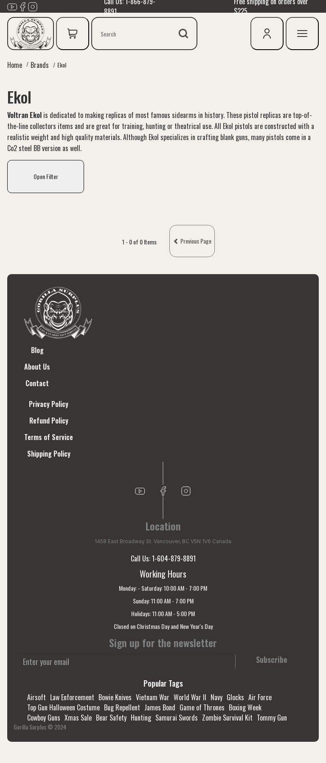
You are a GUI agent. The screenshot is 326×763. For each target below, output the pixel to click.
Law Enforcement (72, 697)
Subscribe (271, 659)
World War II (190, 697)
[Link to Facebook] (22, 6)
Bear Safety (111, 718)
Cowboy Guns (43, 718)
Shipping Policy (48, 454)
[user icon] (267, 33)
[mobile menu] (302, 33)
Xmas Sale (78, 718)
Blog (37, 350)
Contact (37, 383)
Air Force (260, 697)
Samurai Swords (176, 718)
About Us (37, 367)
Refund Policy (48, 420)
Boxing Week (245, 707)
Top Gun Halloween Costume (63, 707)
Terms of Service (48, 437)
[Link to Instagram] (33, 6)
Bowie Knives (115, 697)
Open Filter (46, 176)
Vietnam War (152, 697)
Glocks (235, 697)
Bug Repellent (122, 707)
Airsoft (36, 697)
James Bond (159, 707)
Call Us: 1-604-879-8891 (163, 558)
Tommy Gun (272, 718)
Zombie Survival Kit (227, 718)
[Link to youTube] (12, 6)
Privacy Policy (48, 404)
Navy (216, 697)
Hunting (141, 718)
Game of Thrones (202, 707)
